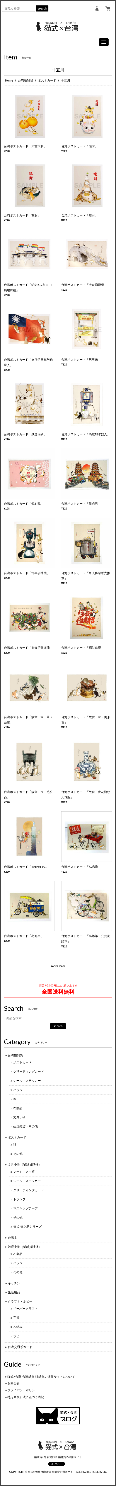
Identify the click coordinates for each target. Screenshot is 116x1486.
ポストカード (47, 80)
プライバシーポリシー (22, 1390)
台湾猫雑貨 (25, 80)
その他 (17, 1153)
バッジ (17, 1090)
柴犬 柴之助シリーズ (27, 1226)
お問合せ (13, 1383)
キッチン (14, 1283)
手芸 (16, 1317)
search (42, 8)
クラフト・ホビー (20, 1301)
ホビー (17, 1336)
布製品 (17, 1108)
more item (58, 966)
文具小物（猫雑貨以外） (24, 1164)
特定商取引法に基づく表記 (25, 1397)
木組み (17, 1327)
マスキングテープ (25, 1208)
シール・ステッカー (27, 1080)
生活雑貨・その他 (25, 1126)
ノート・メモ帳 (24, 1171)
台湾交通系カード (20, 1347)
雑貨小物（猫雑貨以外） (24, 1246)
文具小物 (19, 1117)
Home (9, 80)
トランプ (19, 1199)
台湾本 (12, 1237)
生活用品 (14, 1292)
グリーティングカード (28, 1071)
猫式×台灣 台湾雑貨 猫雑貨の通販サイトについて (41, 1376)
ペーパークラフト (25, 1308)
